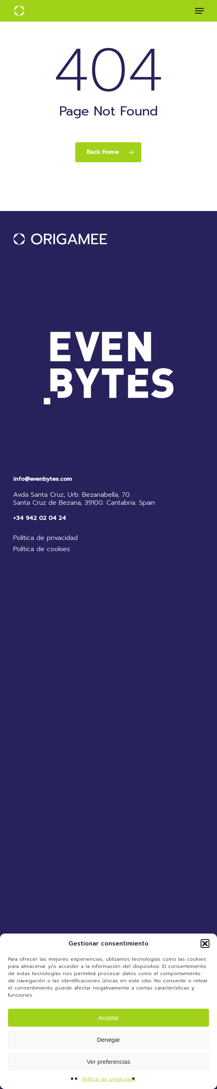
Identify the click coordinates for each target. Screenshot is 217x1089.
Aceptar (108, 1017)
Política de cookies (41, 549)
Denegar (108, 1039)
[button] (205, 944)
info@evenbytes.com (42, 479)
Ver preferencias (108, 1061)
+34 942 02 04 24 (39, 518)
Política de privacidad (108, 1079)
